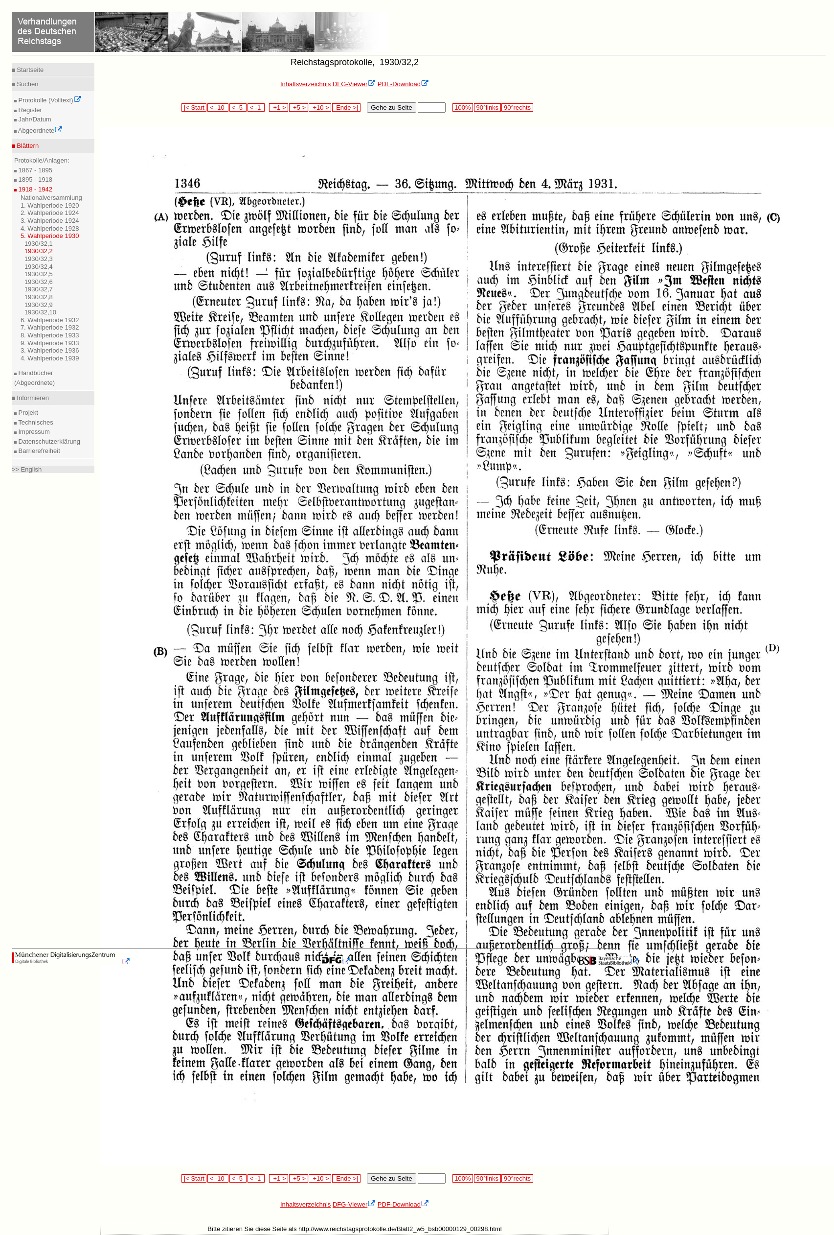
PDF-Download (403, 84)
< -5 (238, 107)
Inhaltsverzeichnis (305, 84)
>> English (27, 469)
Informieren (32, 398)
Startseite (29, 69)
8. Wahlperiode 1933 (50, 335)
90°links (487, 107)
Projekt (27, 412)
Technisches (35, 422)
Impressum (33, 431)
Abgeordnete (40, 130)
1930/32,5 (38, 274)
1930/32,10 (40, 312)
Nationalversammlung (51, 197)
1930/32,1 (38, 243)
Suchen (27, 84)
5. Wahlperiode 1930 (50, 235)
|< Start (194, 107)
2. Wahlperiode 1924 (50, 212)
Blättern (27, 145)
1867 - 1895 (34, 170)
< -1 (256, 107)
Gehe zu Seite (391, 107)
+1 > (279, 107)
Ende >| (346, 107)
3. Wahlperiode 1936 (50, 350)
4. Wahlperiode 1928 (50, 228)
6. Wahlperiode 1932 (50, 320)
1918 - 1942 (34, 189)
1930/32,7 (38, 289)
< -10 (218, 107)
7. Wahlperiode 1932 (50, 327)
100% (463, 107)
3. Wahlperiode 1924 (50, 220)
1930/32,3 (38, 258)
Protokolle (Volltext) (49, 100)
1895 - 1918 (34, 179)
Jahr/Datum (34, 119)
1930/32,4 (38, 266)
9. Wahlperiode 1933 (50, 343)
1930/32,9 (38, 305)
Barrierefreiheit (38, 450)
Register (29, 110)
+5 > (299, 107)
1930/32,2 (38, 251)
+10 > (320, 107)
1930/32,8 (38, 297)
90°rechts (517, 107)
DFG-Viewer (354, 84)
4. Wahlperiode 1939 (50, 358)
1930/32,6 (38, 281)
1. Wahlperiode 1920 (50, 205)
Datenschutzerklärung (48, 441)
